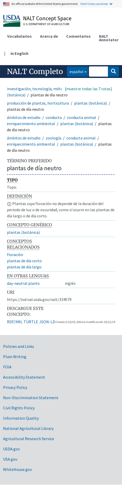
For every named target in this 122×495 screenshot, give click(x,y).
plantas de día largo (24, 266)
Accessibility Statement (24, 377)
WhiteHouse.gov (17, 469)
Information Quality (21, 418)
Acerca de (49, 36)
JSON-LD (47, 321)
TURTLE (31, 321)
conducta (54, 117)
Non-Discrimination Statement (30, 397)
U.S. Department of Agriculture (46, 24)
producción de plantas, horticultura (38, 103)
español (75, 71)
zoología (53, 137)
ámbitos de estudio (23, 117)
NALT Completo (35, 71)
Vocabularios (19, 36)
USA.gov (10, 459)
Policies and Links (18, 346)
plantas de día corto (24, 260)
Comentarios (78, 36)
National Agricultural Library (28, 428)
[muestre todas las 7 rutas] (88, 88)
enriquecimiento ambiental (31, 123)
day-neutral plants (23, 283)
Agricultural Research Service (28, 438)
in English (19, 53)
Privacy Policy (15, 387)
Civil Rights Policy (19, 407)
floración (15, 254)
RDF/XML (15, 321)
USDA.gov (11, 448)
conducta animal (81, 117)
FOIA (7, 366)
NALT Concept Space (47, 18)
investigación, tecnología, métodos (38, 88)
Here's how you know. (94, 4)
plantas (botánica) (90, 103)
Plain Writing (14, 356)
